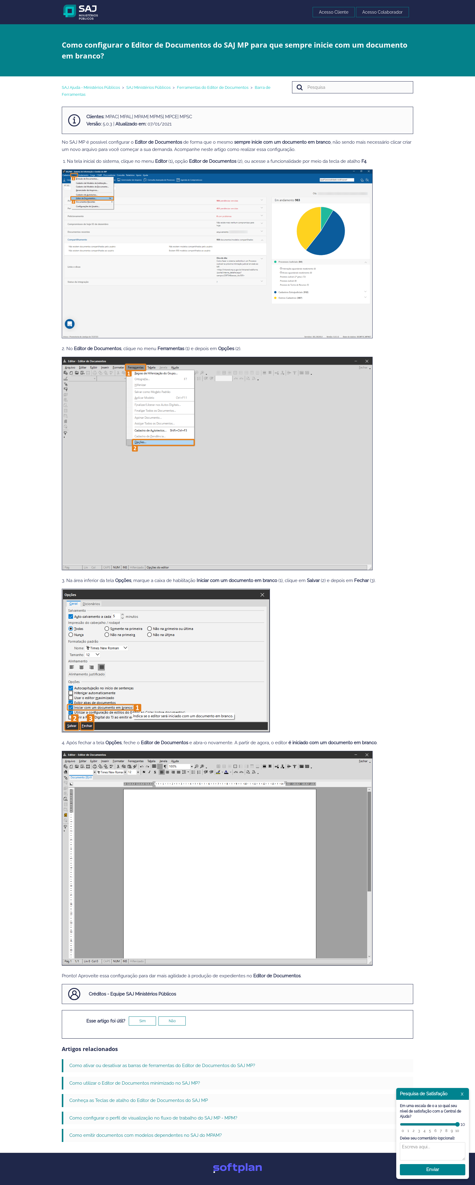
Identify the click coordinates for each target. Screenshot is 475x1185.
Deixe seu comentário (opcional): (427, 1138)
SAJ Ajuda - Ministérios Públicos (91, 87)
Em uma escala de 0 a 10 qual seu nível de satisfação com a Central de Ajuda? (430, 1111)
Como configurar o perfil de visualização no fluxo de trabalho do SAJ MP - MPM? (153, 1118)
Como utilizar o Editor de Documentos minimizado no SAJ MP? (134, 1083)
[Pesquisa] (352, 87)
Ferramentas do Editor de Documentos (212, 87)
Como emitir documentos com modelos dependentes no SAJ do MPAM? (145, 1135)
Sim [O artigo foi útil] (142, 1021)
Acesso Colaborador (382, 12)
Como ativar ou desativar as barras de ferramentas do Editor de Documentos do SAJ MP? (162, 1065)
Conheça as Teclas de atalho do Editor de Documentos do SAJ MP (138, 1100)
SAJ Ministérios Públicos (148, 87)
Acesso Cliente (333, 12)
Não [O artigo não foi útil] (172, 1021)
